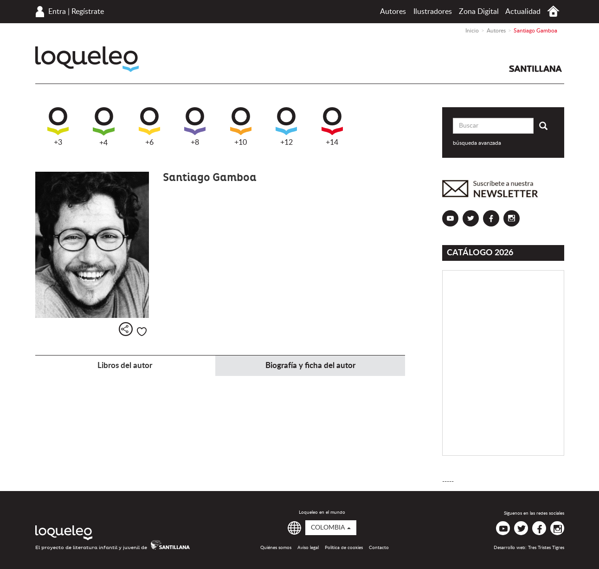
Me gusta (142, 331)
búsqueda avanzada (477, 143)
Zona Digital (479, 11)
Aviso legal (308, 547)
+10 (240, 126)
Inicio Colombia (553, 11)
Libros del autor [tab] (124, 365)
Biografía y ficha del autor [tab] (310, 365)
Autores (393, 11)
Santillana (535, 68)
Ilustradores (432, 11)
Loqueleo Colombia (87, 59)
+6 (149, 126)
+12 (286, 126)
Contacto (379, 547)
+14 (332, 126)
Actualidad (523, 11)
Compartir (126, 329)
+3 (58, 126)
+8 (195, 126)
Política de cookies (344, 547)
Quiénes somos (275, 547)
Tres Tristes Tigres (546, 547)
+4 (104, 127)
